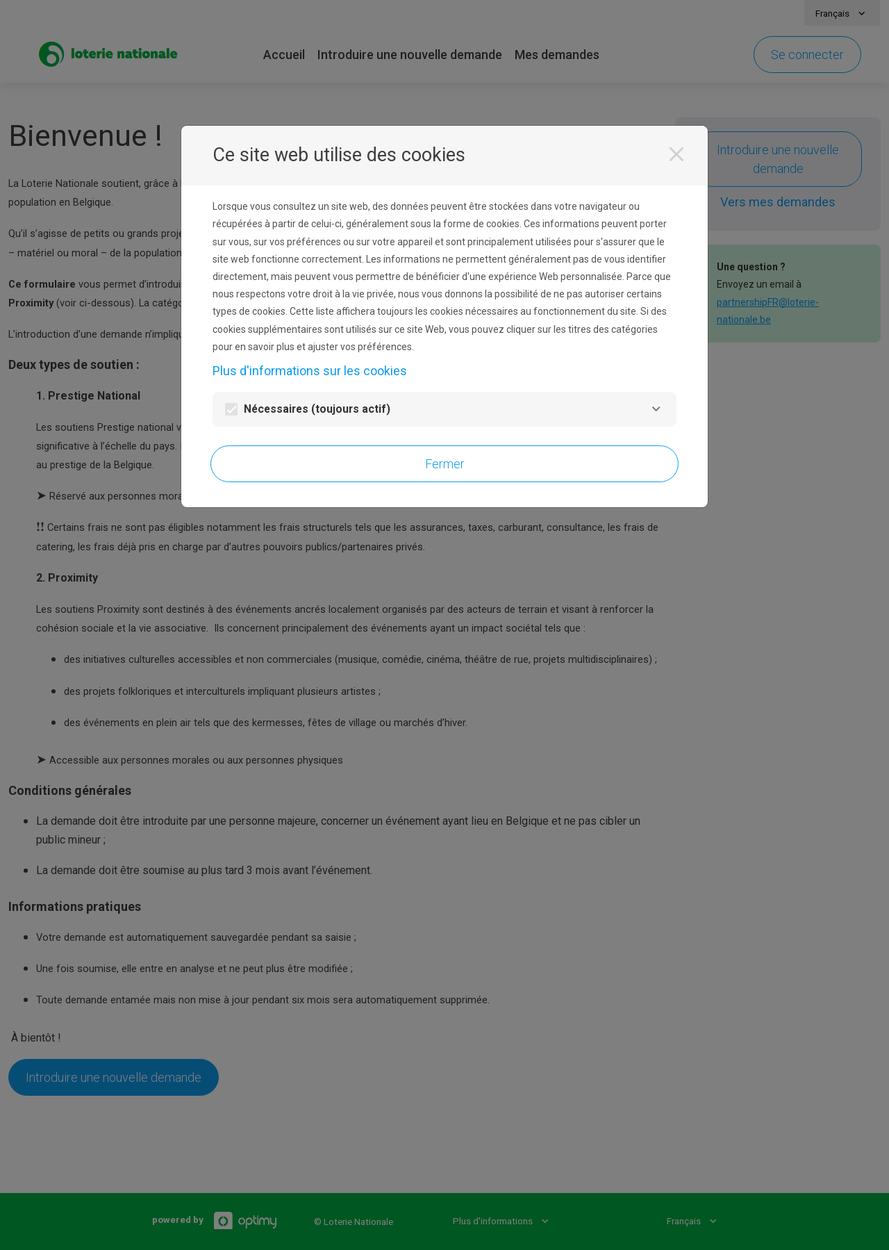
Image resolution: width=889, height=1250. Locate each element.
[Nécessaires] (656, 409)
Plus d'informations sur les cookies (310, 370)
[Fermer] (676, 154)
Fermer (445, 464)
